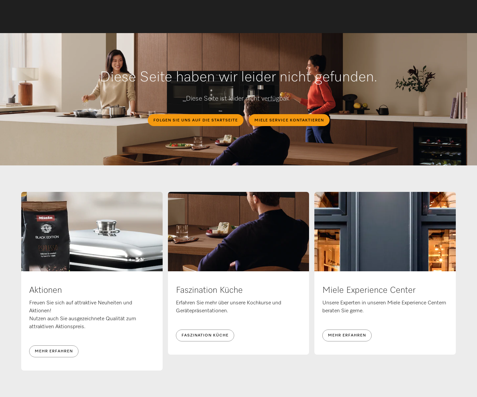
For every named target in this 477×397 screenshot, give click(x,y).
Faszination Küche (205, 335)
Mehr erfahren (54, 351)
